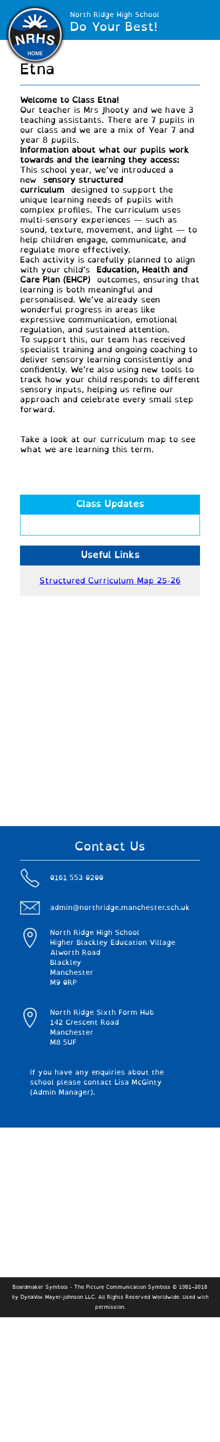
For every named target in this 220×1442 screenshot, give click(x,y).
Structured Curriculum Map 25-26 (110, 581)
